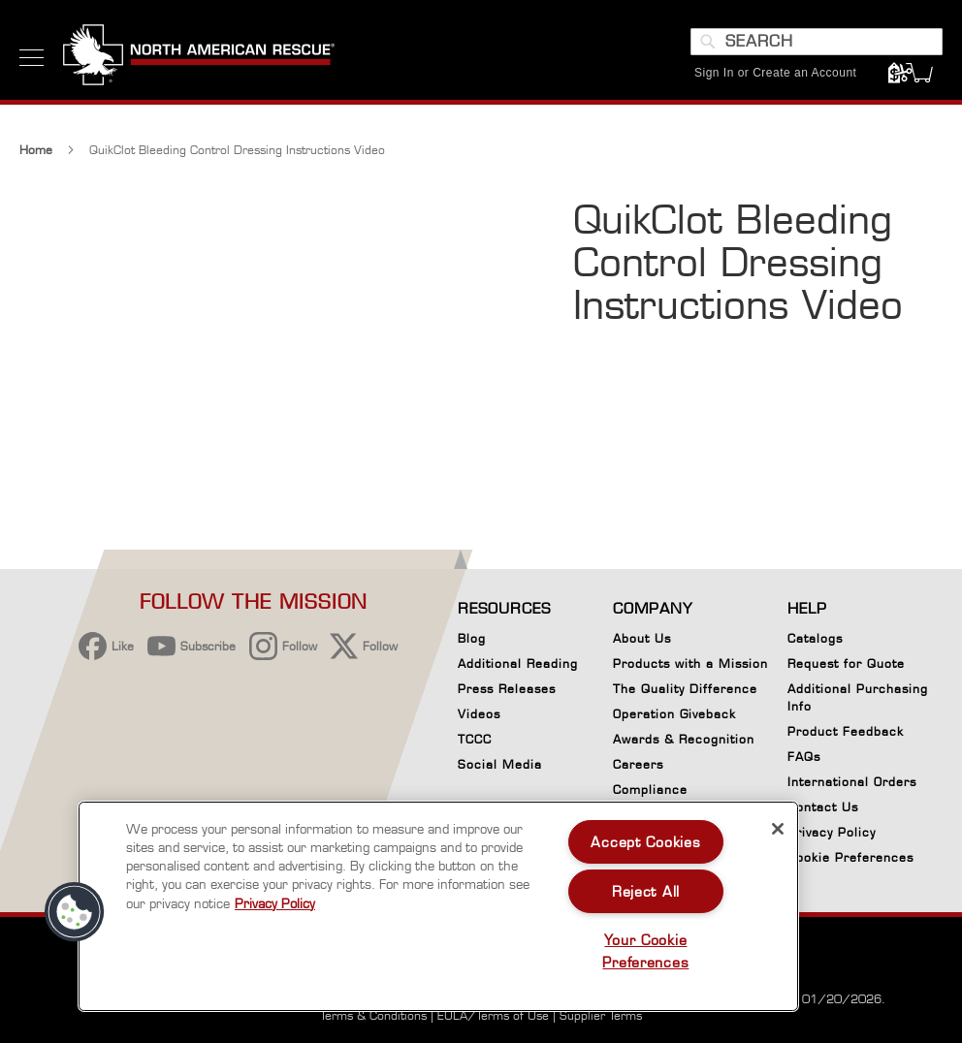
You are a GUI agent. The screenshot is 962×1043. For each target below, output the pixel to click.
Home (35, 151)
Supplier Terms (601, 1015)
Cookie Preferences (850, 861)
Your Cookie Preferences (645, 951)
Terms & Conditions (373, 1015)
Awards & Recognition (683, 739)
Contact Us (822, 807)
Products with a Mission (690, 663)
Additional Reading (518, 663)
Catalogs (815, 638)
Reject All (646, 891)
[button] (75, 912)
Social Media (500, 764)
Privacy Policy (831, 832)
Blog (472, 638)
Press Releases (507, 688)
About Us (642, 638)
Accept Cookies (645, 842)
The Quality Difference (685, 688)
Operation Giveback (674, 714)
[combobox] (816, 41)
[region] (438, 906)
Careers (638, 764)
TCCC (475, 739)
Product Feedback (845, 731)
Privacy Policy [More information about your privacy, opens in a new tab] (275, 903)
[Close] (777, 828)
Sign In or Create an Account (775, 72)
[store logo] (199, 57)
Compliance (650, 789)
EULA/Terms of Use (493, 1015)
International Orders (851, 781)
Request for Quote (846, 663)
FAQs (803, 756)
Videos (479, 714)
